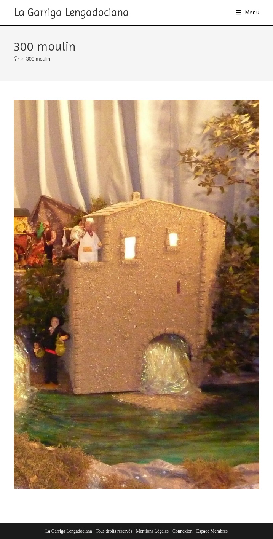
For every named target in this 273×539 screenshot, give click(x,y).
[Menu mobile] (248, 12)
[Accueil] (16, 59)
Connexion (182, 531)
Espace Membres (212, 531)
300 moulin (38, 59)
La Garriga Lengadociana (71, 12)
